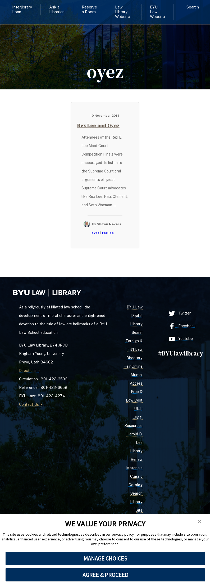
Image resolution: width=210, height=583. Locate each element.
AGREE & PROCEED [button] (105, 575)
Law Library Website (122, 12)
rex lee (108, 233)
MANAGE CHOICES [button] (105, 558)
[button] (199, 522)
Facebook (182, 326)
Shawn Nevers (109, 224)
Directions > (29, 370)
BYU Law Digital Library (135, 315)
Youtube (181, 339)
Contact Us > (30, 404)
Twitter (180, 313)
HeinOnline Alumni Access (133, 374)
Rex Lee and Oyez (98, 125)
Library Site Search (136, 510)
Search (192, 7)
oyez (95, 233)
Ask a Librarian (57, 9)
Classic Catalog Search (136, 484)
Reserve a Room (89, 9)
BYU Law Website (157, 12)
